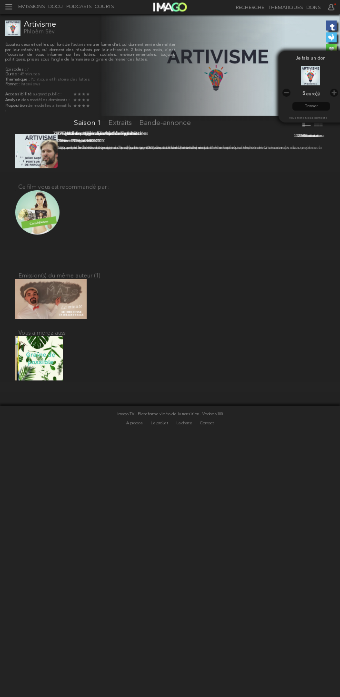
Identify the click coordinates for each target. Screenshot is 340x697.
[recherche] (249, 8)
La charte (184, 688)
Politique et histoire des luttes (60, 80)
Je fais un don (311, 58)
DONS (313, 8)
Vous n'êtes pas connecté (308, 118)
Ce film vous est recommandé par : (64, 438)
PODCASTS (78, 7)
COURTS (104, 7)
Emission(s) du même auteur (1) (59, 530)
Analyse (13, 100)
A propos (135, 688)
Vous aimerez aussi (43, 592)
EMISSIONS (31, 7)
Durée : (12, 74)
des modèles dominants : (45, 100)
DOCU (55, 7)
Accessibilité (19, 94)
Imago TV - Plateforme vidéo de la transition (158, 679)
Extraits (121, 123)
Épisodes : (16, 70)
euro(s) (313, 94)
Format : (12, 84)
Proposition (16, 106)
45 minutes (30, 74)
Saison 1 (88, 123)
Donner (311, 106)
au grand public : (47, 94)
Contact (207, 688)
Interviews (30, 84)
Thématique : (17, 80)
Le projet (159, 688)
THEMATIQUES (286, 8)
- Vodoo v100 (211, 679)
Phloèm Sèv (39, 32)
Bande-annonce (165, 123)
